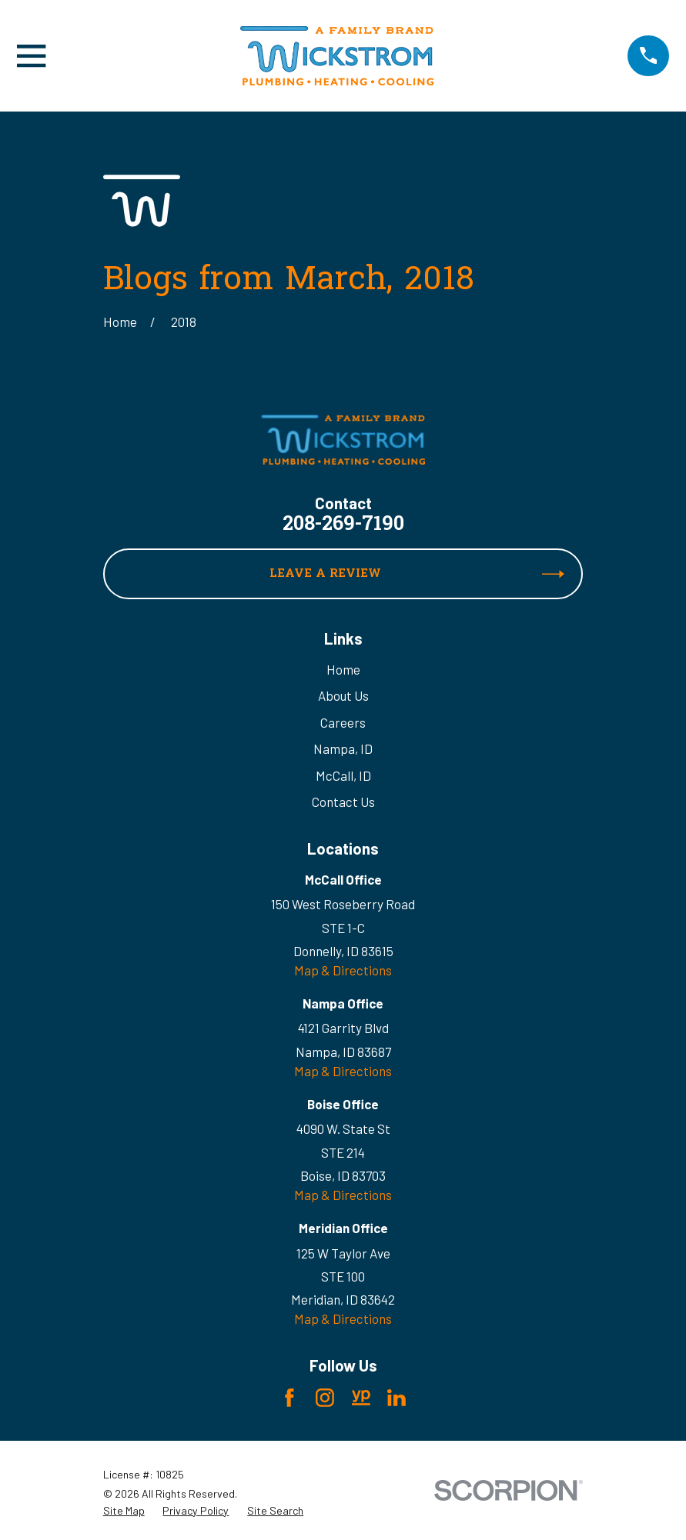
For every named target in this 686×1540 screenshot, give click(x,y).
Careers (343, 722)
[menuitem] (124, 1510)
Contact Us (343, 801)
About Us (343, 695)
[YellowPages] (361, 1397)
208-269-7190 (343, 525)
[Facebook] (289, 1397)
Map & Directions (343, 970)
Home (343, 669)
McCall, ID (343, 775)
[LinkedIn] (396, 1397)
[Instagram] (325, 1397)
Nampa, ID (343, 748)
